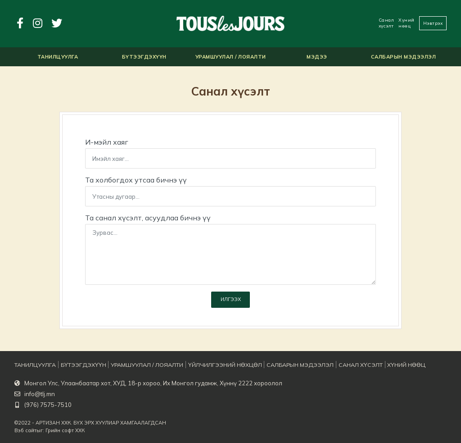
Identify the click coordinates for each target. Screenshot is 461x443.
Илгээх (230, 301)
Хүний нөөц (406, 23)
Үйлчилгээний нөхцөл (213, 365)
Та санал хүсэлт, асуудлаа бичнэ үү (148, 217)
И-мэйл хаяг (106, 141)
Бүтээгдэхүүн (79, 365)
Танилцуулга (33, 365)
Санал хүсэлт (386, 23)
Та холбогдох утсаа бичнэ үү (136, 179)
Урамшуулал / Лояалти (140, 365)
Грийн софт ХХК (65, 430)
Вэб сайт (25, 430)
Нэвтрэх (433, 23)
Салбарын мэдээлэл (283, 365)
